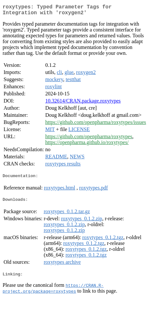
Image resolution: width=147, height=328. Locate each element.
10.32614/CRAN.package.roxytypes (82, 103)
